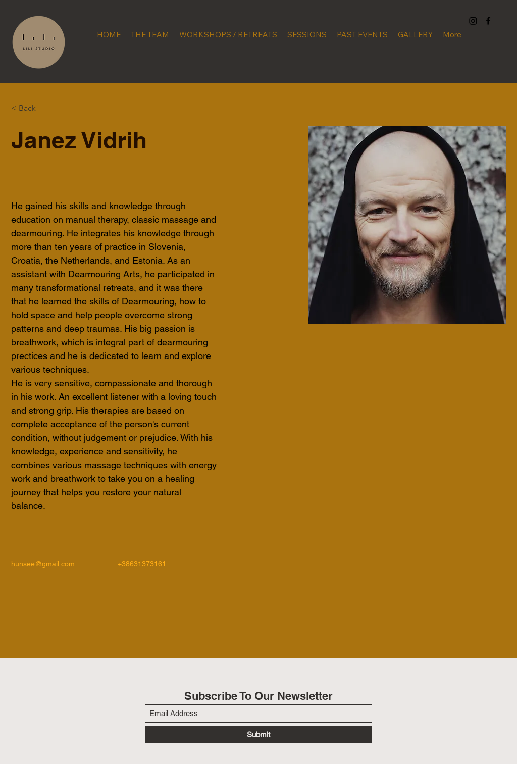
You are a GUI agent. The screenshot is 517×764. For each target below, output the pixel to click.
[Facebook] (488, 21)
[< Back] (31, 108)
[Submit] (258, 734)
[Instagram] (473, 21)
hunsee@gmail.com (43, 563)
